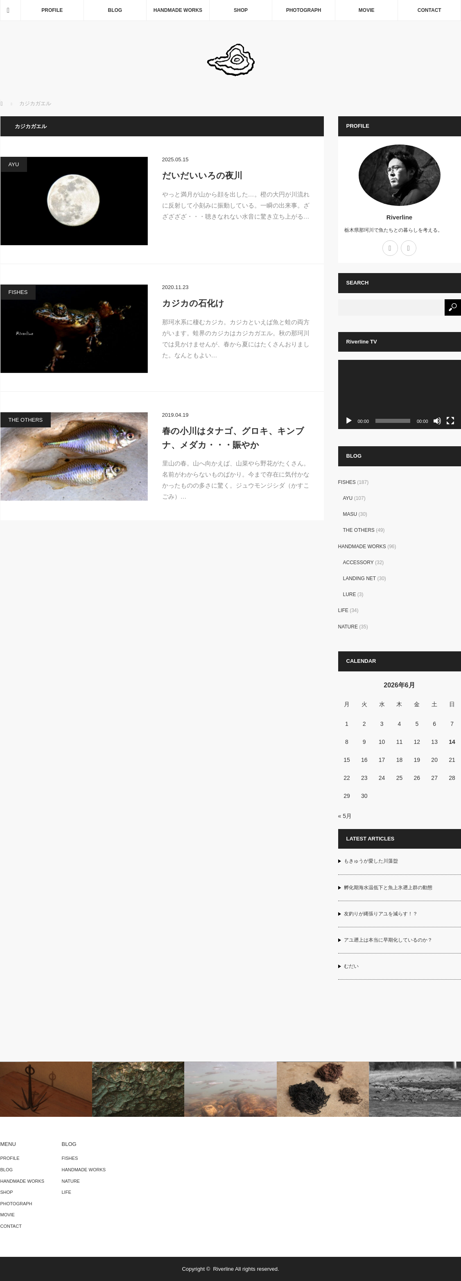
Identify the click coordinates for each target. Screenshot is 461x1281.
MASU (350, 514)
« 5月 (345, 816)
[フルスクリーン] (450, 421)
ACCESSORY (358, 562)
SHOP (241, 10)
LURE (349, 594)
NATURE (348, 627)
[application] (399, 394)
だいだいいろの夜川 (202, 175)
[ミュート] (437, 421)
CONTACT (429, 10)
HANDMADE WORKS (178, 10)
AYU (14, 164)
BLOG (115, 10)
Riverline (399, 217)
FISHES (18, 292)
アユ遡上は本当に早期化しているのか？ (388, 940)
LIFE (343, 610)
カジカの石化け (193, 303)
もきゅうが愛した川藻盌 (371, 861)
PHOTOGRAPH (303, 10)
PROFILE (52, 10)
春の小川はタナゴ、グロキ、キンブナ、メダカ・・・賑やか (233, 438)
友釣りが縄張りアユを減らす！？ (381, 914)
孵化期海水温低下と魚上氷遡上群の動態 (388, 887)
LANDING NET (359, 578)
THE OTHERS (26, 420)
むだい (351, 966)
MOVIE (367, 10)
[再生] (349, 421)
